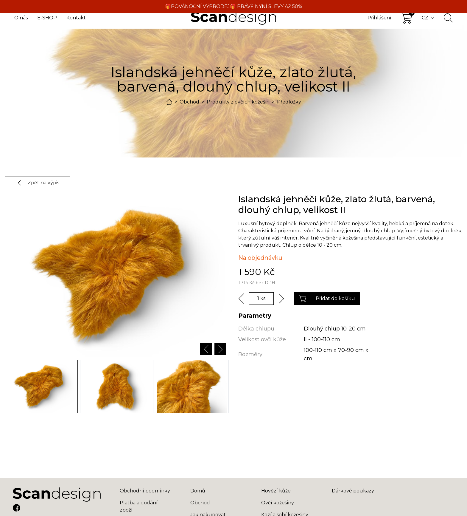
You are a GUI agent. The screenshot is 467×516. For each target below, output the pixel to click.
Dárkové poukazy (353, 491)
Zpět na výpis (37, 182)
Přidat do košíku (327, 298)
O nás (21, 18)
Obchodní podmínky (145, 491)
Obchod (189, 102)
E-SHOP (47, 18)
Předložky (289, 102)
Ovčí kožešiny (277, 503)
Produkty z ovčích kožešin (238, 102)
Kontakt (76, 18)
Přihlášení (379, 18)
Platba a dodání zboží (139, 506)
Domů (197, 491)
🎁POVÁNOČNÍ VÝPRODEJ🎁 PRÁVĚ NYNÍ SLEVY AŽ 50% (233, 6)
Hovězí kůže (276, 491)
